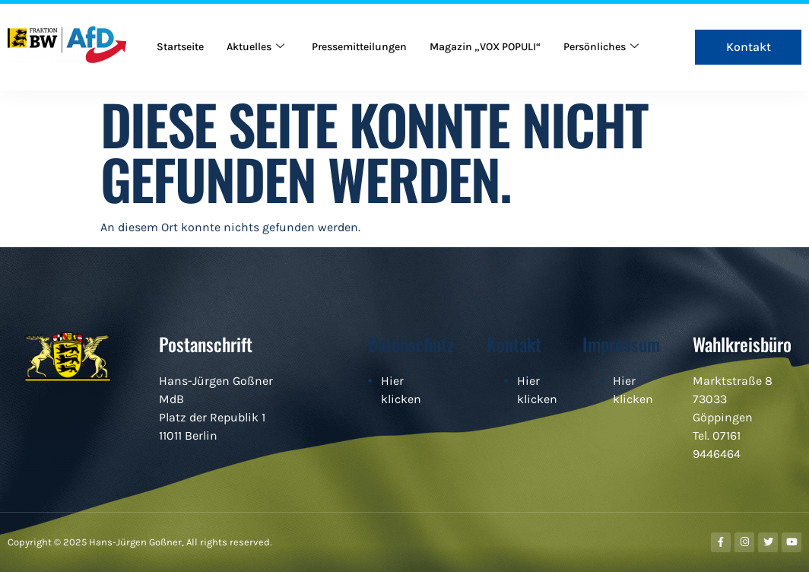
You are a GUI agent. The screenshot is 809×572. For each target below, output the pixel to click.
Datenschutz (411, 344)
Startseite (183, 32)
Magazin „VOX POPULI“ (509, 32)
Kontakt (514, 344)
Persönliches (197, 62)
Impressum (621, 344)
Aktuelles (264, 32)
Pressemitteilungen (374, 32)
